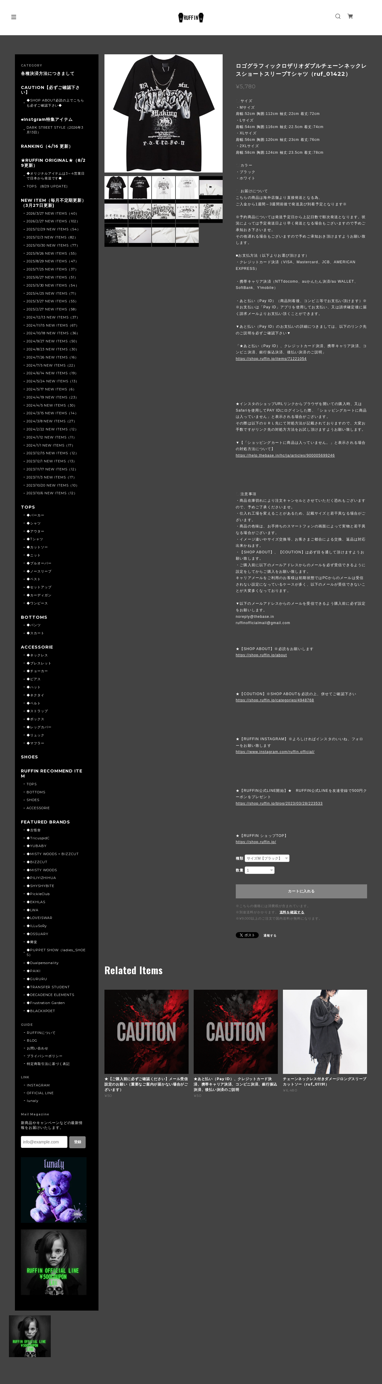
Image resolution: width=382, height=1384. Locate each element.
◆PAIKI (34, 971)
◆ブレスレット (39, 663)
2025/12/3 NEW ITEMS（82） (52, 237)
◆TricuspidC (38, 838)
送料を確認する (292, 912)
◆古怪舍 (34, 830)
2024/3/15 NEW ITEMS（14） (52, 413)
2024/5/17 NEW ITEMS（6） (51, 389)
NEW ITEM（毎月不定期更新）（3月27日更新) (53, 203)
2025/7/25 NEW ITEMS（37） (52, 269)
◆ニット (34, 555)
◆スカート (35, 633)
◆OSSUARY (37, 934)
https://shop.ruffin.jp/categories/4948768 (275, 700)
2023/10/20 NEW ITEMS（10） (53, 485)
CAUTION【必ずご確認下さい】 (50, 90)
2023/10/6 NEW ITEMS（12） (52, 493)
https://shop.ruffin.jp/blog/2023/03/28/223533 (279, 803)
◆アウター (35, 531)
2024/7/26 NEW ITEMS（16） (52, 357)
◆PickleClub (38, 894)
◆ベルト (34, 703)
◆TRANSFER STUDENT (48, 987)
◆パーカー (35, 515)
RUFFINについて (41, 1033)
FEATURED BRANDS (45, 822)
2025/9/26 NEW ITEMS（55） (52, 253)
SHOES (29, 757)
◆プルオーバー (39, 563)
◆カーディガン (39, 595)
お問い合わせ (37, 1048)
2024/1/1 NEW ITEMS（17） (51, 445)
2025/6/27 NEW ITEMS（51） (52, 277)
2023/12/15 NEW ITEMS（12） (53, 453)
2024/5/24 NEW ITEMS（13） (53, 381)
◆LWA (32, 910)
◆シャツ (34, 523)
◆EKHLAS (36, 902)
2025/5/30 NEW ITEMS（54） (53, 285)
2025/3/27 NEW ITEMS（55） (52, 301)
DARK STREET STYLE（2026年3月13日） (55, 130)
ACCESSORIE (37, 647)
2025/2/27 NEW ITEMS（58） (52, 309)
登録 (77, 1142)
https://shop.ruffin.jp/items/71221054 (271, 359)
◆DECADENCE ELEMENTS (50, 995)
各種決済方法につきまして (48, 73)
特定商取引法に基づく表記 (48, 1064)
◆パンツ (34, 625)
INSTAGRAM (38, 1085)
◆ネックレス (37, 655)
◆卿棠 (32, 942)
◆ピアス (34, 679)
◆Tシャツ (35, 539)
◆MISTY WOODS (42, 870)
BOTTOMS (34, 617)
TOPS (28, 507)
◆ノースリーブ (39, 571)
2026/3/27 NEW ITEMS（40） (53, 213)
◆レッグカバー (39, 727)
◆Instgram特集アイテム (47, 119)
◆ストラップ (37, 711)
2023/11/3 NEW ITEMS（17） (52, 477)
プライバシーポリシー (45, 1056)
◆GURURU (37, 979)
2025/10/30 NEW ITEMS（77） (53, 245)
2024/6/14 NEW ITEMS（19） (52, 373)
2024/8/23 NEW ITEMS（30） (53, 349)
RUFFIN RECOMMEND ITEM (51, 774)
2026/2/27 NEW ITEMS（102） (53, 221)
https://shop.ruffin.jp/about (261, 655)
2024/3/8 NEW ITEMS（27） (52, 421)
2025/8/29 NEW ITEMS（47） (53, 261)
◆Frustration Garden (46, 1003)
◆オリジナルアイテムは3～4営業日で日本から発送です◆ (56, 176)
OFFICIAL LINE (40, 1093)
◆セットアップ (39, 587)
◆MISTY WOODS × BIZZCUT (53, 854)
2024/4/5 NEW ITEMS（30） (52, 405)
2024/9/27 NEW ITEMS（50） (53, 341)
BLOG (32, 1040)
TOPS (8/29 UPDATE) (47, 186)
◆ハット (34, 687)
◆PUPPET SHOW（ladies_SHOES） (56, 952)
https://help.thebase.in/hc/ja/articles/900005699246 (285, 455)
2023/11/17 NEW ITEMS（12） (52, 469)
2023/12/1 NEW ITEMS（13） (52, 461)
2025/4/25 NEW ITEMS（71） (52, 293)
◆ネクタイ (35, 695)
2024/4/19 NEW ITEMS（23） (53, 397)
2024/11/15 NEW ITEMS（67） (53, 325)
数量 (240, 870)
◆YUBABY (37, 846)
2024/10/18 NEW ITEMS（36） (53, 333)
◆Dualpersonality (43, 963)
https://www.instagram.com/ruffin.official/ (275, 752)
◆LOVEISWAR (40, 918)
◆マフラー (35, 743)
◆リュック (35, 735)
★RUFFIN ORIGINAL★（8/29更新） (53, 163)
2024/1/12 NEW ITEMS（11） (52, 437)
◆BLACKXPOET (41, 1011)
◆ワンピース (37, 603)
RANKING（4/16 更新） (47, 146)
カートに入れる (301, 891)
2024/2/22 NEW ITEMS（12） (52, 429)
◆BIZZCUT (37, 862)
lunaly (32, 1101)
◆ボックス (35, 719)
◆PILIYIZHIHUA (41, 878)
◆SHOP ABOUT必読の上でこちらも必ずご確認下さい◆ (55, 102)
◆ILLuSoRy (37, 926)
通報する (270, 935)
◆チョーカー (37, 671)
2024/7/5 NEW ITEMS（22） (52, 365)
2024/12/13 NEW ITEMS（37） (53, 317)
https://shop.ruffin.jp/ (256, 842)
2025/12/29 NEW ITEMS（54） (54, 229)
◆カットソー (37, 547)
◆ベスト (34, 579)
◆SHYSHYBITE (41, 886)
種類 (240, 858)
